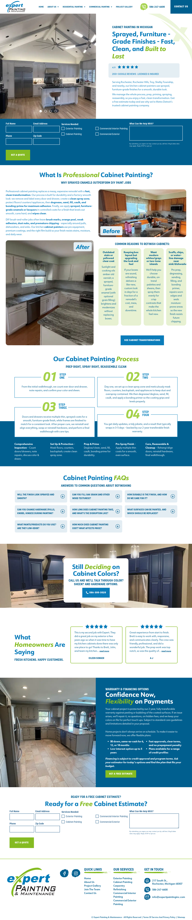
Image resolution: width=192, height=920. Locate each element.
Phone (9, 136)
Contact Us (90, 893)
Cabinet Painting (74, 134)
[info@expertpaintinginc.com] (147, 897)
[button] (40, 111)
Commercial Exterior (110, 134)
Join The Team (92, 889)
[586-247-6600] (144, 6)
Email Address (40, 123)
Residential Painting (74, 7)
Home (41, 6)
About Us (53, 7)
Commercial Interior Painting (114, 128)
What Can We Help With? (141, 123)
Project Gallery (124, 6)
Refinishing (119, 889)
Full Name (11, 123)
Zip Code (37, 136)
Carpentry (119, 885)
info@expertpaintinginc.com (168, 897)
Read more (104, 651)
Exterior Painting (74, 128)
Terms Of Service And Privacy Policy (159, 917)
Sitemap (181, 917)
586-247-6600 (157, 6)
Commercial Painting (100, 7)
